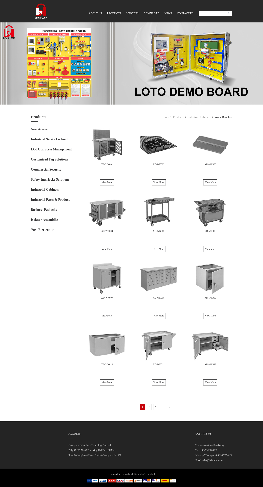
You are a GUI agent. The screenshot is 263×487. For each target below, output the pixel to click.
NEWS (168, 13)
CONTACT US (185, 13)
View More (107, 182)
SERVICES (132, 13)
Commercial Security (46, 169)
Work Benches (223, 117)
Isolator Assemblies (45, 219)
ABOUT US (95, 13)
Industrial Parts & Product (50, 199)
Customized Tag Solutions (49, 159)
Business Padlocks (44, 209)
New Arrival (39, 129)
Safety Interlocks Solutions (50, 179)
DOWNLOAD (151, 13)
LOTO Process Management (51, 149)
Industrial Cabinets (45, 189)
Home (165, 117)
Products (178, 117)
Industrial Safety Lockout (49, 139)
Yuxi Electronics (42, 230)
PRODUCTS (114, 13)
